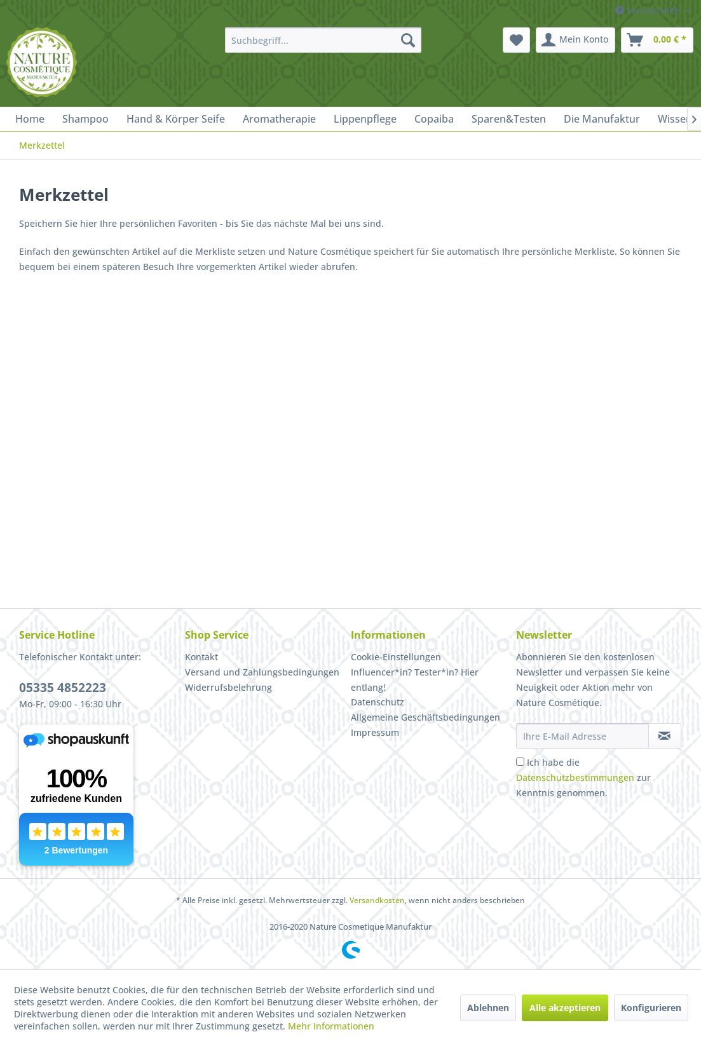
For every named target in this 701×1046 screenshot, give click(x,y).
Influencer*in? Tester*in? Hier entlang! (415, 679)
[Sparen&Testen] (509, 119)
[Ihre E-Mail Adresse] (582, 736)
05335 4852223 (62, 687)
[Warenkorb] (657, 40)
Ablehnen (488, 1008)
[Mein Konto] (575, 40)
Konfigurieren (651, 1008)
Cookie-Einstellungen (396, 657)
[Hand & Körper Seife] (176, 119)
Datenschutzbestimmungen (575, 777)
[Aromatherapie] (279, 119)
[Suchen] (408, 40)
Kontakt (201, 657)
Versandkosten (377, 900)
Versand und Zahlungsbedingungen (262, 672)
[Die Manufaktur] (602, 119)
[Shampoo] (85, 119)
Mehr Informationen (331, 1026)
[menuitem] (323, 40)
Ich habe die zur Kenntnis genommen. (583, 777)
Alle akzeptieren (565, 1008)
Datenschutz (377, 702)
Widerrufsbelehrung (228, 687)
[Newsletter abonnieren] (664, 736)
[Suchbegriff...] (323, 40)
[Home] (29, 119)
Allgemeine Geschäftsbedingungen (425, 717)
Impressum (375, 732)
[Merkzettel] (516, 40)
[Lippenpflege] (365, 119)
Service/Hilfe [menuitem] (649, 10)
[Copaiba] (434, 119)
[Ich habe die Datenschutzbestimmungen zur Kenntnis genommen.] (520, 761)
